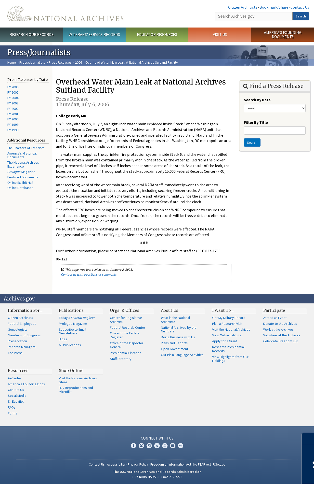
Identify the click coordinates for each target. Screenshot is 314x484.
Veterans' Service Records (94, 34)
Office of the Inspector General (126, 345)
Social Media (17, 395)
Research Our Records (31, 34)
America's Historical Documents (22, 155)
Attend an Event (275, 317)
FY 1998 (12, 130)
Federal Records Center (127, 327)
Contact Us (299, 7)
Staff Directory (120, 358)
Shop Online (71, 370)
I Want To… (223, 310)
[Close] (308, 438)
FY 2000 (12, 119)
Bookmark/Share (274, 7)
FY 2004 (12, 98)
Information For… (25, 310)
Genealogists (17, 329)
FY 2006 (12, 87)
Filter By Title (256, 122)
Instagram (149, 446)
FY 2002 (12, 108)
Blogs (63, 339)
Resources (18, 370)
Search (301, 16)
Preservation (17, 341)
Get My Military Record (228, 317)
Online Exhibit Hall (20, 182)
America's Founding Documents (282, 34)
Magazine (21, 172)
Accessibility (116, 464)
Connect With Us (157, 438)
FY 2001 (12, 114)
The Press (15, 353)
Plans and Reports (174, 343)
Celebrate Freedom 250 (280, 341)
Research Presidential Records (228, 349)
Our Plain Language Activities (182, 355)
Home (11, 62)
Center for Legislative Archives (126, 319)
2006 (78, 62)
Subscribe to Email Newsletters (72, 331)
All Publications (70, 345)
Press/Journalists (32, 62)
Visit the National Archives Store (78, 380)
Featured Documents (23, 177)
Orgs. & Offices (124, 310)
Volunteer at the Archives (281, 335)
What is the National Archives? (175, 319)
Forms (12, 413)
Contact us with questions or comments (89, 274)
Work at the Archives (278, 329)
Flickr (180, 446)
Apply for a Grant (224, 341)
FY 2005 (12, 92)
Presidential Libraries (125, 353)
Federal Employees (22, 323)
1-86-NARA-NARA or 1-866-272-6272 (157, 476)
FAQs (11, 407)
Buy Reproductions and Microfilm (76, 389)
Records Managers (22, 347)
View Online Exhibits (226, 335)
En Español (16, 401)
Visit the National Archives (231, 329)
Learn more (270, 475)
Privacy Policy (138, 464)
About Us (169, 310)
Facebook (133, 446)
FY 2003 (12, 103)
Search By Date (257, 99)
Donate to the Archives (280, 323)
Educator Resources (157, 34)
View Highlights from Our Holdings (230, 359)
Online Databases (20, 187)
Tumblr (157, 446)
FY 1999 (12, 124)
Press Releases (60, 62)
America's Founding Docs (26, 384)
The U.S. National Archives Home (65, 13)
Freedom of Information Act (170, 464)
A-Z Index (14, 378)
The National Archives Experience (23, 164)
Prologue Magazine (73, 323)
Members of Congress (24, 335)
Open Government (174, 349)
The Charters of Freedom (25, 148)
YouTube (165, 446)
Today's (77, 317)
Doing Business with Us (178, 337)
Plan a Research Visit (227, 323)
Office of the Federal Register (125, 335)
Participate (274, 310)
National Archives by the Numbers (178, 329)
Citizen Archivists (242, 7)
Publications (71, 310)
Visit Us (220, 34)
